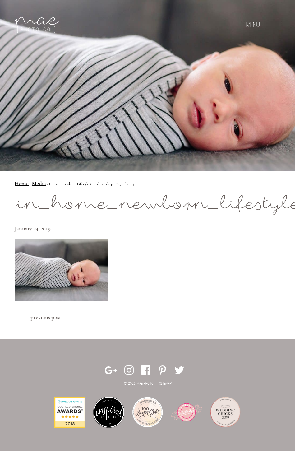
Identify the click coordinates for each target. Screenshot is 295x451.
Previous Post (45, 317)
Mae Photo (38, 25)
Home (22, 183)
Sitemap (165, 384)
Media (39, 183)
